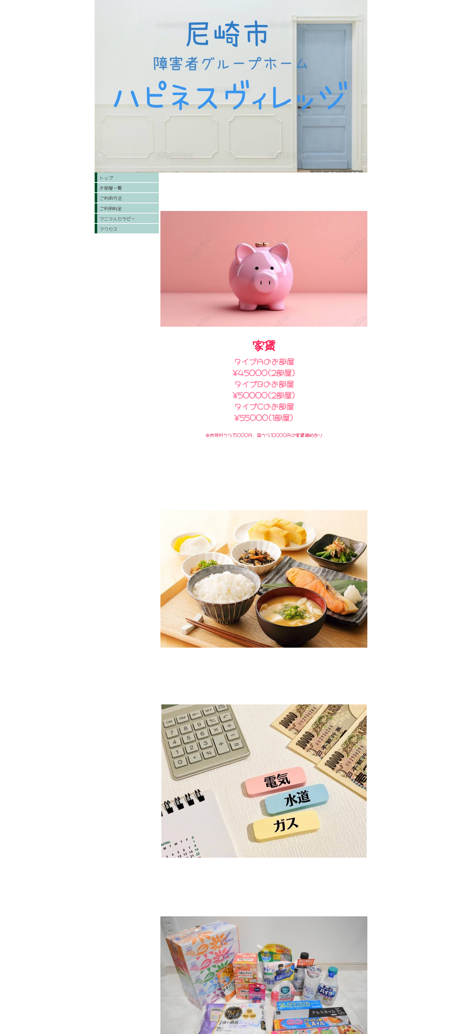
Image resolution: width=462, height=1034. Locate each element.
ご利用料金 (110, 208)
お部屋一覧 (110, 187)
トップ (106, 177)
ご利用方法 (110, 198)
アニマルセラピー (117, 218)
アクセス (108, 228)
